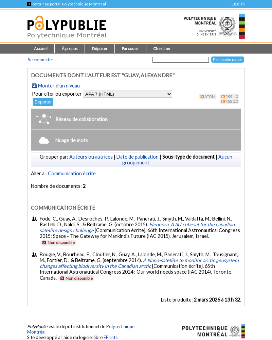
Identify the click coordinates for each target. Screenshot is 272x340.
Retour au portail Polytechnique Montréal (66, 4)
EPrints (110, 337)
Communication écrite (72, 173)
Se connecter (40, 59)
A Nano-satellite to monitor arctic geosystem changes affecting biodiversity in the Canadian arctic (139, 263)
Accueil (41, 48)
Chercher (162, 48)
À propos (70, 48)
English (238, 4)
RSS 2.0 (231, 101)
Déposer (100, 48)
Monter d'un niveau (59, 85)
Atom (210, 96)
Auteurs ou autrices (91, 157)
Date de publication (137, 157)
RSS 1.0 (231, 96)
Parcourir (130, 48)
